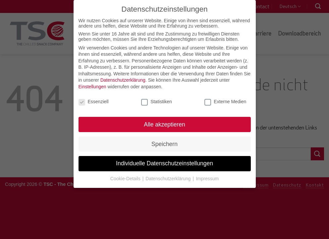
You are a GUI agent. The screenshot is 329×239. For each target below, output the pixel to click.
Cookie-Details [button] (126, 178)
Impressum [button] (207, 178)
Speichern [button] (164, 143)
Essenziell (94, 101)
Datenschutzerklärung (122, 79)
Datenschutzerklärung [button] (168, 178)
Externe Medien (225, 101)
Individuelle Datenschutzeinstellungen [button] (164, 162)
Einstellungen (92, 86)
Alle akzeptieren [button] (164, 123)
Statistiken (156, 101)
